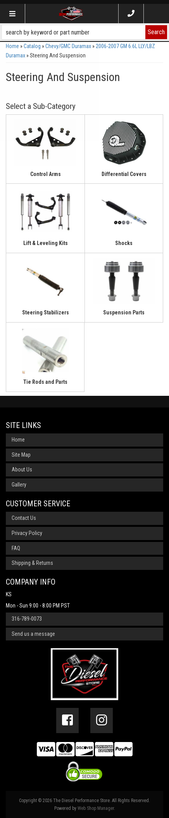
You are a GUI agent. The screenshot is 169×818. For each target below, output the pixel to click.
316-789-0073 (27, 619)
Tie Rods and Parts (45, 382)
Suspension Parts (124, 312)
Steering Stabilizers (45, 312)
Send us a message (33, 634)
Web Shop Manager (96, 808)
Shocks (124, 243)
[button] (84, 32)
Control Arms (45, 174)
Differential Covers (124, 174)
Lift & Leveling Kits (45, 243)
